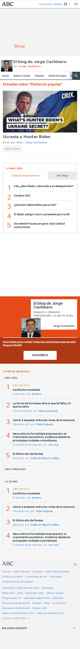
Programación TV (11, 598)
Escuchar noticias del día (16, 603)
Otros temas (12, 149)
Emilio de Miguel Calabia (45, 458)
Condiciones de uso (36, 576)
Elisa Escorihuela (48, 411)
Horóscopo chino (34, 593)
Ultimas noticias (55, 593)
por (27, 66)
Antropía (37, 603)
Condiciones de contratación (18, 581)
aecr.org (53, 445)
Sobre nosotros (21, 571)
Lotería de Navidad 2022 (50, 613)
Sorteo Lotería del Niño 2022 (18, 613)
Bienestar (58, 598)
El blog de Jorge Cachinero (40, 62)
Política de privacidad (57, 571)
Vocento (6, 571)
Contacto (38, 571)
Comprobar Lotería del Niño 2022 (20, 588)
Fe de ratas (19, 394)
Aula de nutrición (22, 411)
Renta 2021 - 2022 (12, 593)
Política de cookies (12, 576)
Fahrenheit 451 (21, 424)
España (39, 75)
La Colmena (59, 603)
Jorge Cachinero (36, 142)
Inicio (5, 75)
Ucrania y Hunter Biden (27, 137)
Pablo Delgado (44, 424)
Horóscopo (47, 588)
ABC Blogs (62, 175)
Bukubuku (18, 458)
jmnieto (36, 394)
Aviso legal (56, 576)
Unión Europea (57, 75)
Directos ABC (39, 608)
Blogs (47, 603)
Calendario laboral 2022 (37, 598)
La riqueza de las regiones (27, 445)
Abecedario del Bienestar (16, 608)
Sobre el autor (21, 75)
